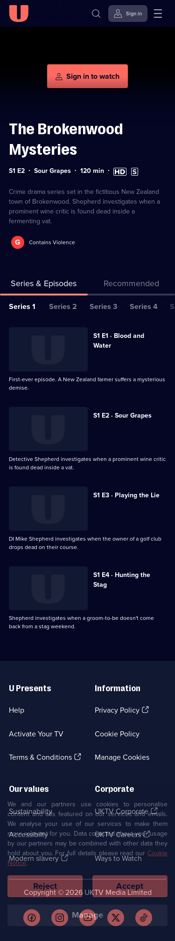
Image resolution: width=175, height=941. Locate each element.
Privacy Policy (117, 710)
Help (16, 710)
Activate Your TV (36, 733)
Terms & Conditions (40, 757)
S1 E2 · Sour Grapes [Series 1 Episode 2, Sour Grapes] (122, 415)
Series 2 (63, 306)
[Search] (96, 13)
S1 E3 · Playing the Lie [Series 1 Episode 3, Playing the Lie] (126, 495)
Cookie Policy (117, 733)
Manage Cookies (122, 757)
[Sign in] (127, 13)
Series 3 (103, 306)
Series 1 (22, 306)
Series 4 (144, 306)
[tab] (131, 285)
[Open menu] (157, 13)
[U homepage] (18, 13)
